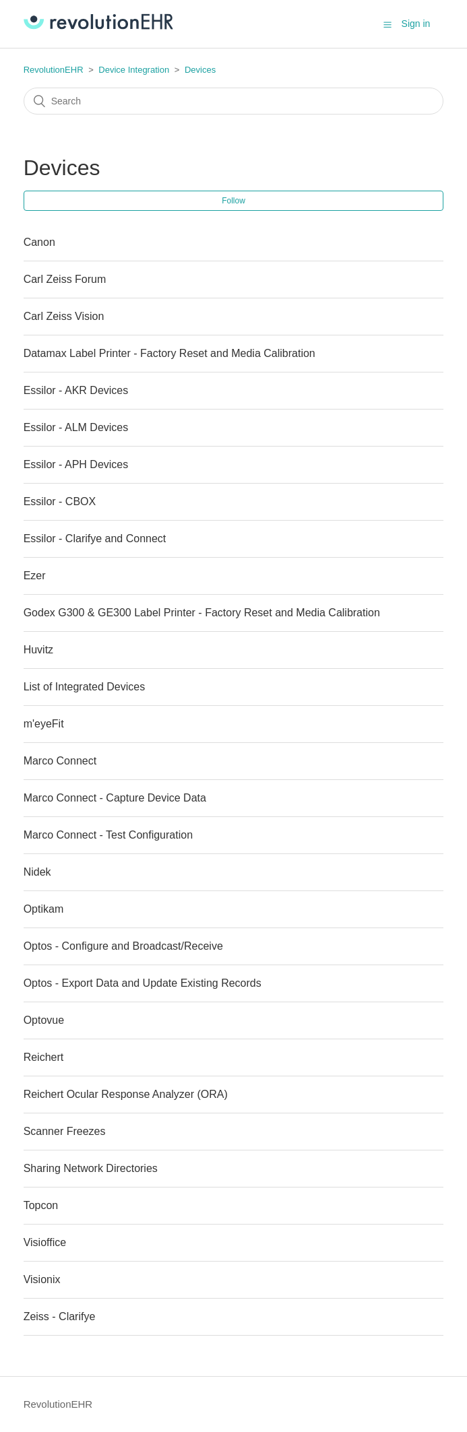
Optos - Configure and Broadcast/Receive (123, 946)
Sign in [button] (416, 23)
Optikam (44, 909)
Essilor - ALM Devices (76, 427)
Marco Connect (60, 761)
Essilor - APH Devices (76, 464)
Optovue (44, 1020)
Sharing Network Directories (91, 1168)
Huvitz (38, 649)
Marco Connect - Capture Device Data (115, 798)
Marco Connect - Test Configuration (108, 835)
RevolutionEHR (54, 70)
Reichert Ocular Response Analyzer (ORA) (126, 1094)
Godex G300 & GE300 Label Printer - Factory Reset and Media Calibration (202, 612)
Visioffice (45, 1242)
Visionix (42, 1279)
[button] (387, 24)
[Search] (234, 101)
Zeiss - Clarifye (60, 1316)
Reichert (44, 1057)
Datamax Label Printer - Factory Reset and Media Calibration (169, 353)
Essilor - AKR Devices (76, 390)
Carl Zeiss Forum (65, 279)
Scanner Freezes (65, 1131)
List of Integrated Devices (85, 686)
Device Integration (133, 70)
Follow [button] (233, 200)
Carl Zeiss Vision (64, 316)
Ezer (35, 575)
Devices (200, 70)
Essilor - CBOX (60, 501)
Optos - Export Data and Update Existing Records (142, 983)
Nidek (37, 872)
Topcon (41, 1205)
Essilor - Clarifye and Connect (95, 538)
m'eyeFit (44, 723)
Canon (39, 242)
